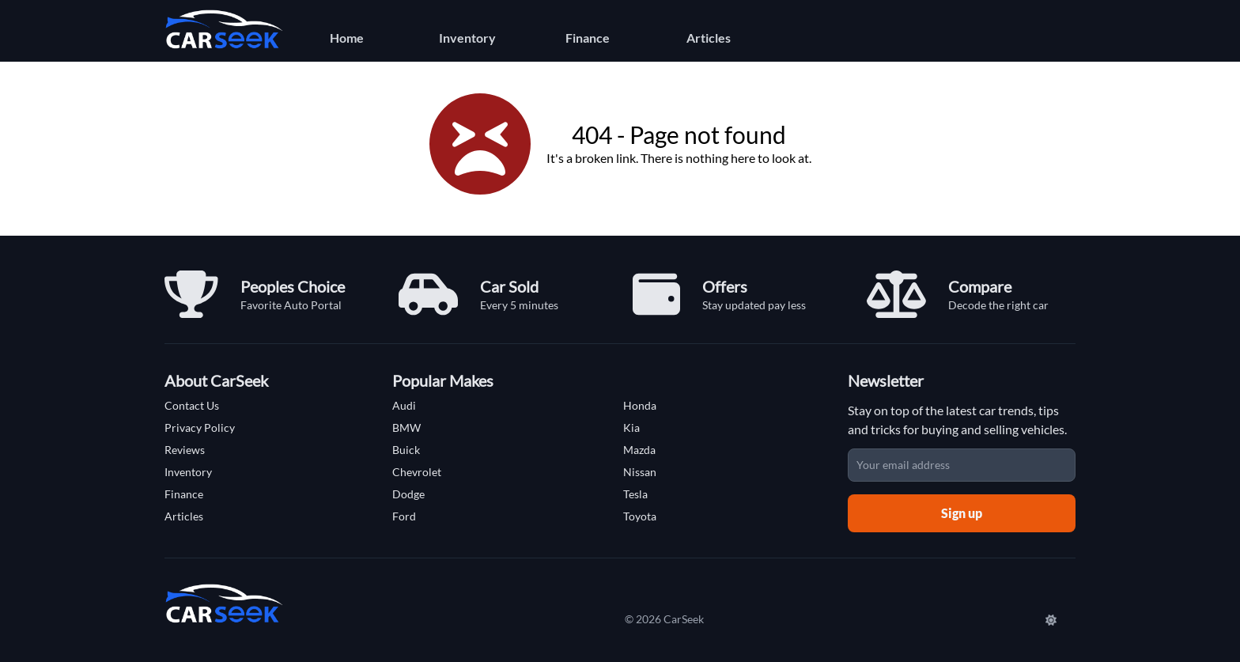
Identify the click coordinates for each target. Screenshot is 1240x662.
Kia (631, 427)
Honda (639, 405)
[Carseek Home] (223, 29)
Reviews (184, 449)
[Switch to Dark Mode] (1052, 619)
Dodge (408, 494)
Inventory (467, 37)
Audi (404, 405)
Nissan (639, 472)
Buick (406, 449)
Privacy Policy (199, 427)
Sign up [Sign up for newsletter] (961, 512)
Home (347, 37)
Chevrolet (416, 472)
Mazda (639, 449)
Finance (587, 37)
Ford (404, 516)
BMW (406, 427)
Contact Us (191, 405)
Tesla (635, 494)
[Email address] (962, 465)
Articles (708, 37)
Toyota (639, 516)
